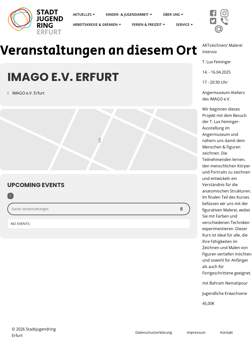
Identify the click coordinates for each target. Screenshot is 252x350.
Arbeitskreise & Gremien (97, 24)
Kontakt (226, 332)
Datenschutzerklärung (153, 332)
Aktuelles (84, 14)
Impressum (196, 332)
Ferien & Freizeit (149, 24)
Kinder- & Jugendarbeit (129, 14)
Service (185, 24)
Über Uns (173, 14)
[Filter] (10, 196)
